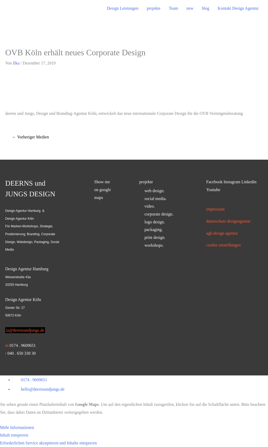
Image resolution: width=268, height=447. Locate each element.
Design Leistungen (122, 8)
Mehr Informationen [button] (17, 427)
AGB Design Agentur (222, 233)
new (189, 8)
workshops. (154, 245)
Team (173, 8)
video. (149, 206)
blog (205, 8)
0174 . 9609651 (22, 345)
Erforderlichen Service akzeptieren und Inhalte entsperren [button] (48, 443)
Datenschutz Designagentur (228, 221)
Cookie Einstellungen (223, 245)
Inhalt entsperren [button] (14, 435)
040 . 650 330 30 (21, 353)
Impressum (215, 209)
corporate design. (158, 214)
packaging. (153, 229)
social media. (155, 198)
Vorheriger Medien (30, 137)
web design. (154, 191)
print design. (154, 237)
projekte (153, 8)
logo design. (154, 222)
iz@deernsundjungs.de (25, 330)
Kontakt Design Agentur (238, 8)
